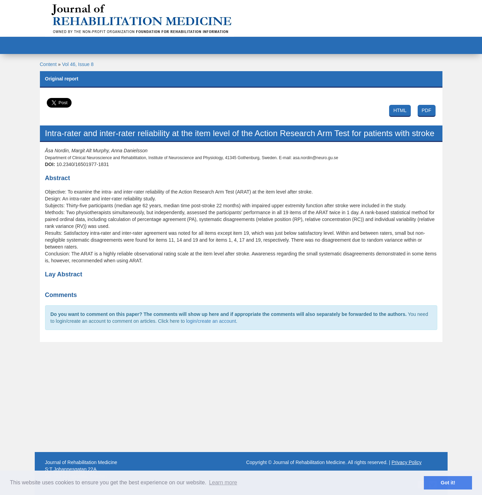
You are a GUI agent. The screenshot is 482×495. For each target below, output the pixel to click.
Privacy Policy (406, 462)
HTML (399, 110)
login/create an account (211, 321)
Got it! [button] (448, 482)
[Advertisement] (241, 397)
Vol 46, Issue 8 (78, 64)
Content (48, 64)
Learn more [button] (223, 482)
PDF (426, 110)
